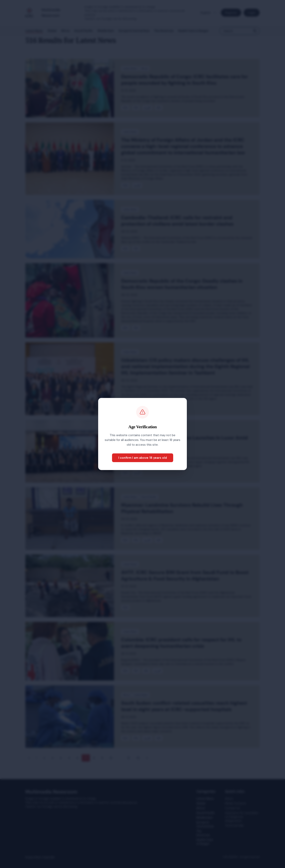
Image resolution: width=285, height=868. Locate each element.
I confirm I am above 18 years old (142, 458)
